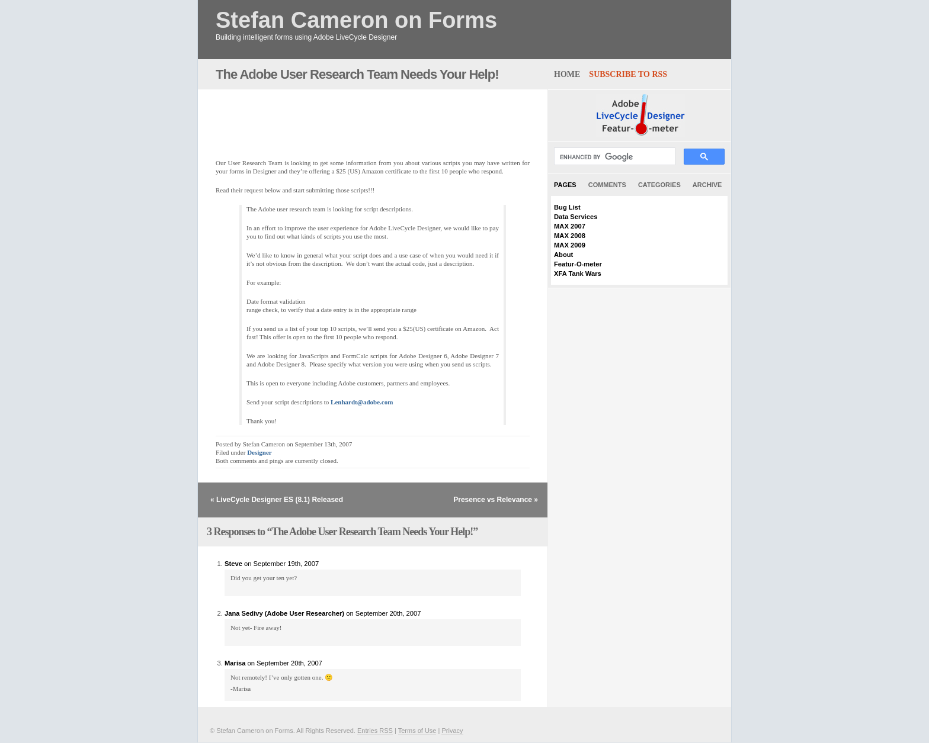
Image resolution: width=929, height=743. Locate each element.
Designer (259, 452)
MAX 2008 (569, 235)
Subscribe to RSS (628, 74)
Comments (607, 184)
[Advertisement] (354, 118)
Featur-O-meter (578, 264)
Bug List (567, 207)
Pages (565, 184)
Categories (659, 184)
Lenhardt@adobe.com (362, 402)
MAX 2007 (569, 226)
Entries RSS (375, 730)
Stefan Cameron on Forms (356, 20)
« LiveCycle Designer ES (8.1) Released (276, 500)
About (563, 254)
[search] (613, 157)
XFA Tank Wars (577, 273)
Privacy (452, 730)
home (567, 74)
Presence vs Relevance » (495, 500)
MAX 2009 (569, 245)
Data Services (575, 216)
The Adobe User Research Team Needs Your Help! (357, 74)
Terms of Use (417, 730)
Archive (707, 184)
